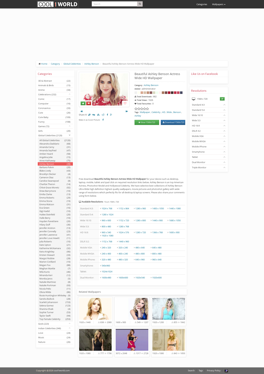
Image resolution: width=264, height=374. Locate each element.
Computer (54, 103)
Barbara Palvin (54, 167)
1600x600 (123, 277)
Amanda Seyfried (54, 150)
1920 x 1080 (107, 235)
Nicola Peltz (54, 288)
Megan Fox (54, 265)
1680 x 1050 (175, 220)
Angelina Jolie (54, 157)
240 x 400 (106, 253)
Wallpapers (218, 4)
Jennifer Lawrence (54, 234)
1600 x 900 (174, 232)
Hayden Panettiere (54, 221)
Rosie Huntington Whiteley (54, 295)
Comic (54, 99)
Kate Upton (54, 245)
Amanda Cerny (54, 147)
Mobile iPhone (199, 146)
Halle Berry (54, 218)
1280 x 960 (140, 208)
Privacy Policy (214, 370)
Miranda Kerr (54, 275)
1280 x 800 (140, 220)
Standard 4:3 (198, 104)
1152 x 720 (124, 220)
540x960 (106, 265)
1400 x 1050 (158, 208)
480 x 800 (140, 253)
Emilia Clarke (54, 194)
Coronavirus (54, 108)
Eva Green (54, 207)
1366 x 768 (157, 232)
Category (55, 63)
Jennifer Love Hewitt (54, 238)
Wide (169, 112)
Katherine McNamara (54, 248)
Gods (43, 323)
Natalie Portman (54, 285)
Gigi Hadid (54, 211)
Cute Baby (54, 117)
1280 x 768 (124, 226)
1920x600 (157, 277)
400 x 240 (123, 253)
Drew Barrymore (54, 191)
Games (43, 126)
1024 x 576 (124, 232)
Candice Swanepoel (54, 180)
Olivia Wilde (54, 292)
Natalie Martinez (54, 282)
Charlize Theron (54, 184)
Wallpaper (145, 112)
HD (163, 112)
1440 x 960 (124, 241)
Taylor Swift (54, 315)
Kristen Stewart (54, 255)
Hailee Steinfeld (54, 214)
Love (54, 333)
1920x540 (140, 277)
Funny (54, 121)
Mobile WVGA (199, 141)
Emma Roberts (54, 197)
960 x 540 (106, 232)
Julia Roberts (54, 241)
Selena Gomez (54, 305)
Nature (54, 342)
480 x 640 (140, 247)
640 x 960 (140, 259)
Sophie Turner (54, 312)
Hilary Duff (54, 224)
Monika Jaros (54, 278)
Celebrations (47, 94)
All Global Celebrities (54, 140)
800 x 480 (106, 226)
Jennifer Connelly (54, 231)
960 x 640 (156, 259)
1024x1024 (107, 271)
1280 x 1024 (107, 214)
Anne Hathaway (54, 160)
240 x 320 (106, 247)
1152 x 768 (107, 241)
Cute (54, 112)
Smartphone (198, 151)
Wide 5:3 (196, 120)
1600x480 (106, 277)
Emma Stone (54, 201)
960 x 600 (106, 220)
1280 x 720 (140, 232)
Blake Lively (54, 170)
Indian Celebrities (49, 328)
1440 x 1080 (175, 208)
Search (191, 370)
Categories (201, 4)
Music (54, 337)
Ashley (138, 115)
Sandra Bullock (54, 298)
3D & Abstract (54, 80)
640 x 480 (156, 247)
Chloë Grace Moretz (54, 187)
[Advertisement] (132, 37)
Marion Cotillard (54, 261)
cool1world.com (62, 370)
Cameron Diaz (54, 177)
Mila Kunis (54, 272)
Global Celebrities (72, 63)
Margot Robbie (54, 258)
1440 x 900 (157, 220)
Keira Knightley (54, 251)
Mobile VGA (198, 136)
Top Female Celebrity (54, 319)
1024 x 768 (107, 208)
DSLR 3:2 (196, 130)
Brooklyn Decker (54, 174)
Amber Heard (54, 153)
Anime (54, 90)
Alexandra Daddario (54, 143)
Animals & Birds (54, 85)
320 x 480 (106, 259)
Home (44, 63)
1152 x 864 (124, 208)
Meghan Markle (54, 268)
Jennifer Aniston (54, 228)
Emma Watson (54, 204)
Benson (177, 112)
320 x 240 (123, 247)
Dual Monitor (198, 162)
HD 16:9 (196, 125)
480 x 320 (123, 259)
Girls (54, 131)
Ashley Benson (91, 63)
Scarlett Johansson (54, 302)
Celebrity (156, 112)
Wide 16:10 (197, 115)
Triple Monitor (199, 167)
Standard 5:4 (198, 109)
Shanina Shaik (54, 309)
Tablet (195, 157)
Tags (201, 370)
